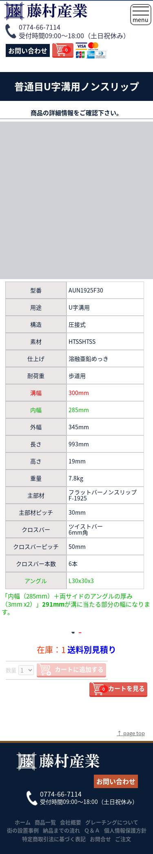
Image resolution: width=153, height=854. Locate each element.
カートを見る (122, 688)
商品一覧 (45, 822)
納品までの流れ (61, 830)
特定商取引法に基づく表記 (54, 839)
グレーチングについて (111, 822)
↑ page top (131, 733)
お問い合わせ (27, 50)
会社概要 (70, 822)
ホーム (23, 822)
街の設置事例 (23, 830)
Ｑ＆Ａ (92, 830)
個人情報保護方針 (125, 830)
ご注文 (123, 839)
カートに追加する (79, 669)
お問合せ (100, 839)
